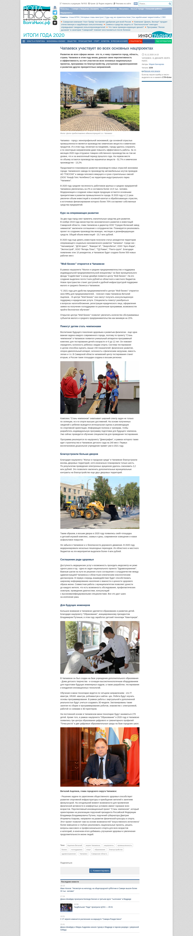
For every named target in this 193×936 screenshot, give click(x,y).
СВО (164, 17)
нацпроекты (109, 845)
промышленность (124, 845)
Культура (105, 41)
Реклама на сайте (122, 4)
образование (100, 849)
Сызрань (95, 9)
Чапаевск (83, 854)
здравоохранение (69, 854)
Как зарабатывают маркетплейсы (146, 17)
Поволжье (64, 9)
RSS (84, 4)
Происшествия (85, 41)
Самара (75, 9)
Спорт (96, 41)
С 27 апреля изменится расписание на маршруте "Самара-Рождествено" (91, 919)
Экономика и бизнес (56, 41)
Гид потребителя (163, 41)
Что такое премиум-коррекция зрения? (126, 27)
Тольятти (85, 9)
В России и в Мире (119, 41)
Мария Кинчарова (156, 64)
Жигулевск (124, 9)
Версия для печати (152, 71)
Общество (71, 41)
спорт (88, 849)
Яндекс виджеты (104, 4)
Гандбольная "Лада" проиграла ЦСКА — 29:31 (93, 907)
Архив (91, 4)
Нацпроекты (66, 13)
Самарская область (99, 854)
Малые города (137, 9)
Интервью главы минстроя (92, 17)
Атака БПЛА (74, 17)
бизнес (64, 849)
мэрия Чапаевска (93, 845)
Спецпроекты (135, 41)
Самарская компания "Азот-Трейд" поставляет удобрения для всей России (97, 22)
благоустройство (116, 849)
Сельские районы (154, 9)
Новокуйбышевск (109, 9)
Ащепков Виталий (74, 845)
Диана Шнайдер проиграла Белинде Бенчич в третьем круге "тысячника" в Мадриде (95, 899)
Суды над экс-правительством (117, 17)
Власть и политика (36, 41)
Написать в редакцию (70, 4)
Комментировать (100, 870)
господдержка (76, 849)
